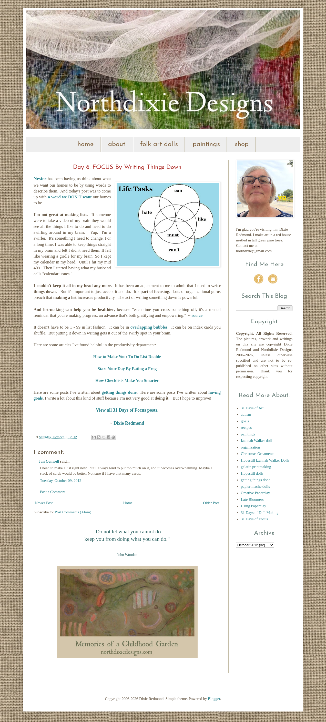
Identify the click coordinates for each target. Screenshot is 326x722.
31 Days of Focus (254, 519)
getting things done (119, 392)
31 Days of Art (252, 408)
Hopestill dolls (252, 473)
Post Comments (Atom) (73, 512)
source (196, 315)
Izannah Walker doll (256, 441)
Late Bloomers (252, 499)
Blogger (214, 699)
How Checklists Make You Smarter (127, 380)
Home (128, 503)
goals (245, 421)
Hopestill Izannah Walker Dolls (265, 460)
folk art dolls (159, 144)
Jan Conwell (49, 461)
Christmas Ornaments (257, 454)
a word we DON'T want (70, 197)
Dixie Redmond (129, 423)
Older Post (211, 503)
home (85, 144)
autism (246, 414)
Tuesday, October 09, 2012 (60, 481)
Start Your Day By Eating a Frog (127, 368)
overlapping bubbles (149, 327)
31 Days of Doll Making (260, 513)
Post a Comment (52, 492)
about (116, 144)
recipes (246, 427)
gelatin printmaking (256, 467)
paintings (206, 144)
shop (242, 144)
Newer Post (44, 503)
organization (250, 447)
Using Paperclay (253, 506)
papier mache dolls (255, 486)
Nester (40, 178)
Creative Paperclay (255, 493)
